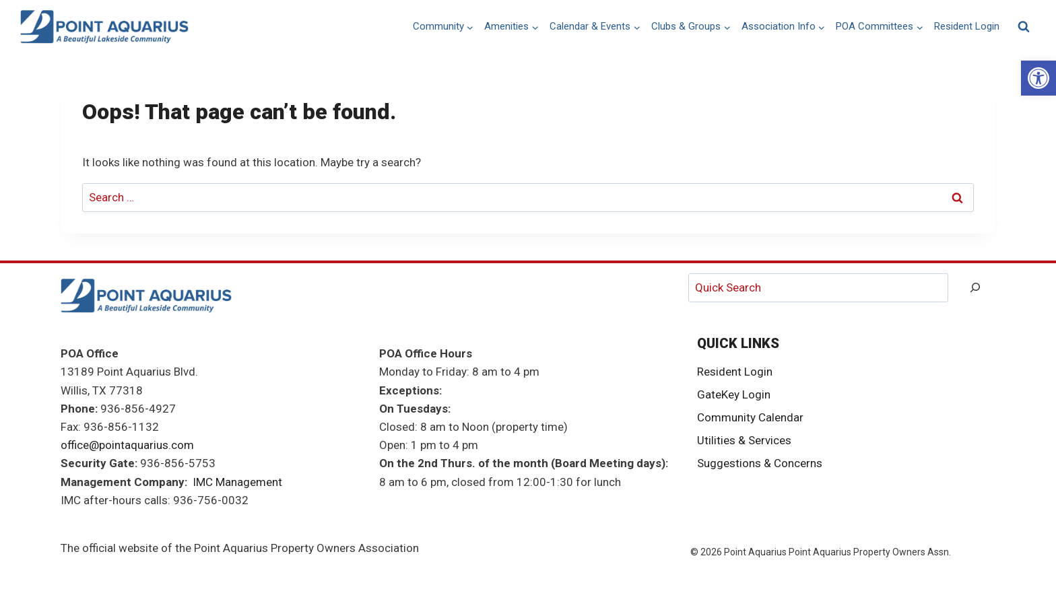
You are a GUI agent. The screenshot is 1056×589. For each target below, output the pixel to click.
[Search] (975, 287)
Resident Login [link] (966, 26)
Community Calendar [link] (750, 417)
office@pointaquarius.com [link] (127, 445)
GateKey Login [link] (733, 394)
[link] (1038, 78)
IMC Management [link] (237, 482)
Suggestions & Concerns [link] (759, 463)
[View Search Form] (1024, 27)
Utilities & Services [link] (744, 440)
